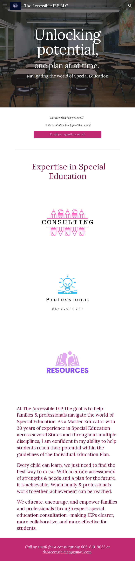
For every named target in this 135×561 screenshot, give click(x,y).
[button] (5, 5)
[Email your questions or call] (67, 134)
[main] (67, 54)
